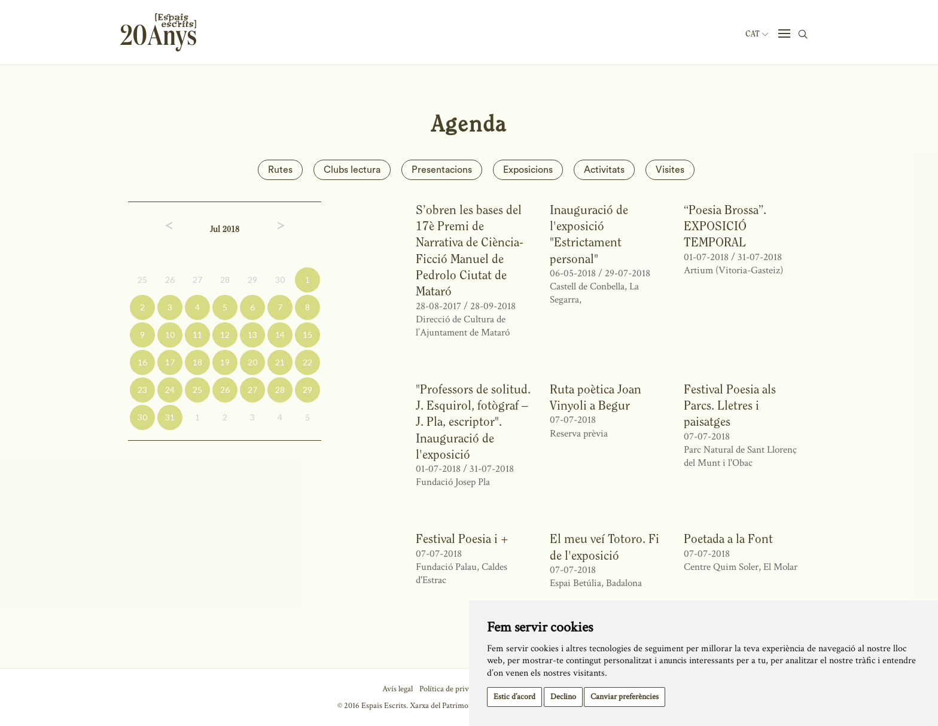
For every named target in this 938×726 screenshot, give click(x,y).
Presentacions (442, 170)
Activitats (604, 170)
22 (307, 362)
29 (252, 279)
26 (170, 279)
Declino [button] (563, 696)
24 (170, 390)
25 (142, 279)
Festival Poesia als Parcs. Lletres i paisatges (730, 405)
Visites (670, 170)
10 (170, 335)
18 (197, 362)
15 (307, 335)
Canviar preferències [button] (624, 696)
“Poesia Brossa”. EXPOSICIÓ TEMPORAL (725, 226)
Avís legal (397, 689)
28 (225, 279)
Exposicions (528, 170)
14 (280, 335)
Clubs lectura (352, 170)
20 (252, 362)
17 (170, 362)
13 (252, 335)
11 (197, 335)
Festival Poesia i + (462, 538)
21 (280, 362)
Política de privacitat (453, 689)
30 (280, 279)
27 (197, 279)
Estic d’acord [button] (514, 696)
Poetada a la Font (728, 538)
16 (142, 362)
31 (170, 417)
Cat (756, 34)
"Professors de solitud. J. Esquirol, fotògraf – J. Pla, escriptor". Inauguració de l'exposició (473, 422)
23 (142, 390)
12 (225, 335)
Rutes (280, 170)
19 (225, 362)
